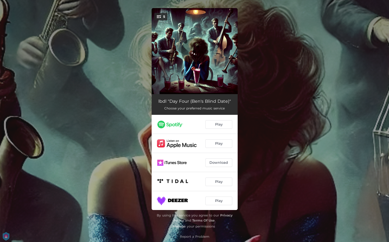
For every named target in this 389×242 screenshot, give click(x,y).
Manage (179, 226)
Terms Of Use (203, 220)
